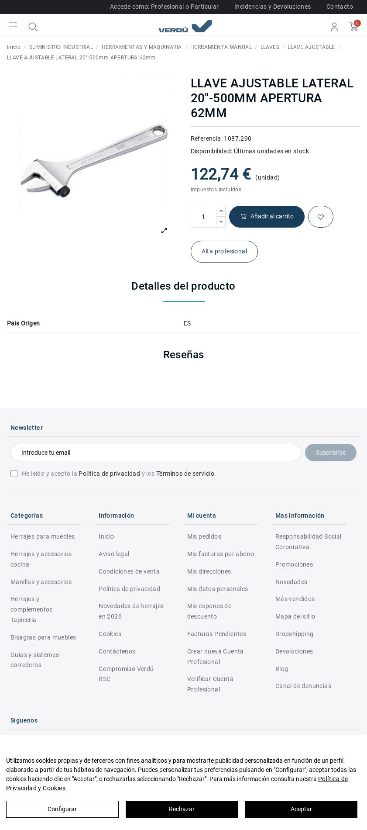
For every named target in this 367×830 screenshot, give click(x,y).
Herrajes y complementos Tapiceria (31, 609)
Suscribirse (331, 452)
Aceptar (301, 809)
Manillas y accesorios (41, 581)
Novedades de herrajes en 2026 (131, 611)
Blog (281, 668)
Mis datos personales (217, 588)
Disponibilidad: (212, 151)
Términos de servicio (185, 473)
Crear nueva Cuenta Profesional (215, 656)
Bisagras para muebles (43, 637)
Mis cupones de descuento (209, 611)
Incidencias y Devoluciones (272, 6)
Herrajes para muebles (42, 536)
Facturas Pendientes (217, 633)
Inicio (106, 536)
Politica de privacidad (129, 588)
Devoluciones (294, 651)
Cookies (110, 633)
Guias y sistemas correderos (34, 660)
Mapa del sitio (295, 616)
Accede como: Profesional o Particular (164, 6)
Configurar (62, 809)
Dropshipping (294, 633)
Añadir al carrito (267, 216)
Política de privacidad (109, 473)
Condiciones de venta (129, 571)
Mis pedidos (204, 536)
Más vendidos (295, 598)
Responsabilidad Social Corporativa (308, 541)
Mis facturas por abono (220, 553)
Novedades (291, 581)
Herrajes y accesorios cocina (41, 559)
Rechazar (182, 809)
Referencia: (207, 138)
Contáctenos (117, 651)
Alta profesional (224, 251)
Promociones (294, 564)
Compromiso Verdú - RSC (128, 674)
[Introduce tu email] (156, 452)
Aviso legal (114, 553)
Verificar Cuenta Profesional (210, 684)
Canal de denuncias (303, 685)
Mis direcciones (209, 571)
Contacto (339, 6)
